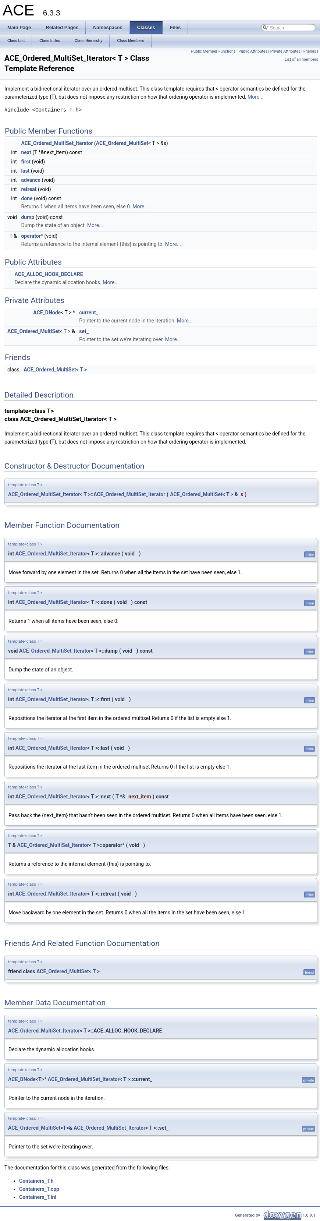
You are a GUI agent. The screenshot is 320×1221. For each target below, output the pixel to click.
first (26, 162)
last (25, 171)
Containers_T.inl (37, 1197)
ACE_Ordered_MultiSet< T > (55, 370)
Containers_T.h (36, 1181)
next (26, 152)
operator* (32, 236)
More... (255, 97)
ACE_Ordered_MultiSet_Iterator (57, 143)
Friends (309, 51)
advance (30, 180)
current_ (88, 312)
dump (27, 217)
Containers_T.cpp (39, 1189)
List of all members (301, 59)
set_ (84, 331)
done (26, 198)
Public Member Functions (213, 51)
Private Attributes (285, 51)
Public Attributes (252, 51)
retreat (28, 189)
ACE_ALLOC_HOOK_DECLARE (48, 274)
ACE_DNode (47, 312)
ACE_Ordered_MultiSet (122, 143)
